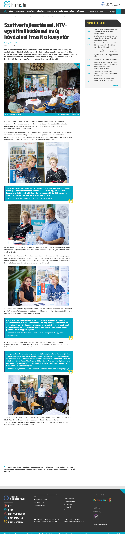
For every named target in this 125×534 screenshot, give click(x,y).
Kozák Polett (53, 469)
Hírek (11, 11)
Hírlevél (80, 11)
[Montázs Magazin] (98, 511)
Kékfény (41, 11)
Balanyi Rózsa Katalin (11, 43)
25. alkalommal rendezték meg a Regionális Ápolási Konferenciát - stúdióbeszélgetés (105, 38)
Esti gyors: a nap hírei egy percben (106, 60)
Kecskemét (9, 469)
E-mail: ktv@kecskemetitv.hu (74, 521)
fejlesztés (49, 467)
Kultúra (31, 11)
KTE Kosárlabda (61, 11)
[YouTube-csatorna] (114, 12)
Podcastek (67, 507)
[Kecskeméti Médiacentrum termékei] (110, 4)
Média (72, 11)
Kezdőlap (7, 17)
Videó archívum (69, 501)
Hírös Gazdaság (39, 505)
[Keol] (96, 508)
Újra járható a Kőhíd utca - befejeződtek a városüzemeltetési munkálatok (106, 73)
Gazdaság (20, 11)
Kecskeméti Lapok (40, 499)
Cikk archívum (69, 498)
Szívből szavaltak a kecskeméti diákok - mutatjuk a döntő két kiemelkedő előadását (105, 45)
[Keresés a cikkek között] (118, 11)
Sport (50, 11)
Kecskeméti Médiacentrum (26, 469)
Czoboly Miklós (37, 467)
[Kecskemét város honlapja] (102, 499)
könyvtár (42, 469)
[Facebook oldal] (110, 12)
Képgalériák (68, 504)
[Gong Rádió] (96, 504)
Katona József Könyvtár (64, 467)
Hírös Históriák (39, 502)
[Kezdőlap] (16, 4)
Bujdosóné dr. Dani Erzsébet (18, 467)
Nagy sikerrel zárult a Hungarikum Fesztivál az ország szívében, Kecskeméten (106, 31)
